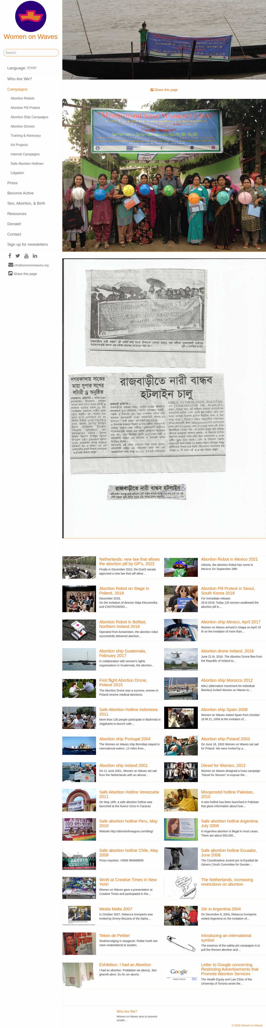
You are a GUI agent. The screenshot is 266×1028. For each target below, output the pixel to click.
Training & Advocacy (26, 135)
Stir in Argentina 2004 (221, 909)
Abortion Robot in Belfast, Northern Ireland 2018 (123, 624)
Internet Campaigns (25, 154)
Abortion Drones (23, 126)
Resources (16, 213)
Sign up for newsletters (27, 244)
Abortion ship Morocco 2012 (227, 680)
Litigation (17, 173)
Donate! (14, 224)
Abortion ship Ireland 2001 (123, 765)
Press (12, 183)
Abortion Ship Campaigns (29, 117)
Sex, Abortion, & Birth (26, 203)
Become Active (20, 193)
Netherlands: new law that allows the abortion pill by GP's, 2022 (129, 561)
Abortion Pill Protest (25, 107)
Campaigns (17, 89)
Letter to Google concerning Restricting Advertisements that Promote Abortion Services (230, 969)
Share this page (22, 273)
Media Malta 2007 (115, 909)
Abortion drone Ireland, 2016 (227, 651)
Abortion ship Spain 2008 (224, 709)
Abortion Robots (22, 98)
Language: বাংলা (22, 68)
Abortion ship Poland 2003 (225, 739)
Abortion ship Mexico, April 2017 (231, 622)
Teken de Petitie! (114, 935)
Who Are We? (19, 79)
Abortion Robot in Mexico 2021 (229, 559)
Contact (14, 234)
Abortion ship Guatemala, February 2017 (122, 653)
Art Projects (19, 145)
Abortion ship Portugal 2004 (125, 739)
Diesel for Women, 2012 (223, 765)
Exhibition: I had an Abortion (125, 964)
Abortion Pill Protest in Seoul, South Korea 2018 (228, 590)
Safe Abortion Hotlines (27, 163)
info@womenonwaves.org (28, 265)
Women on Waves (31, 20)
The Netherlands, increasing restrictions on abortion (227, 882)
